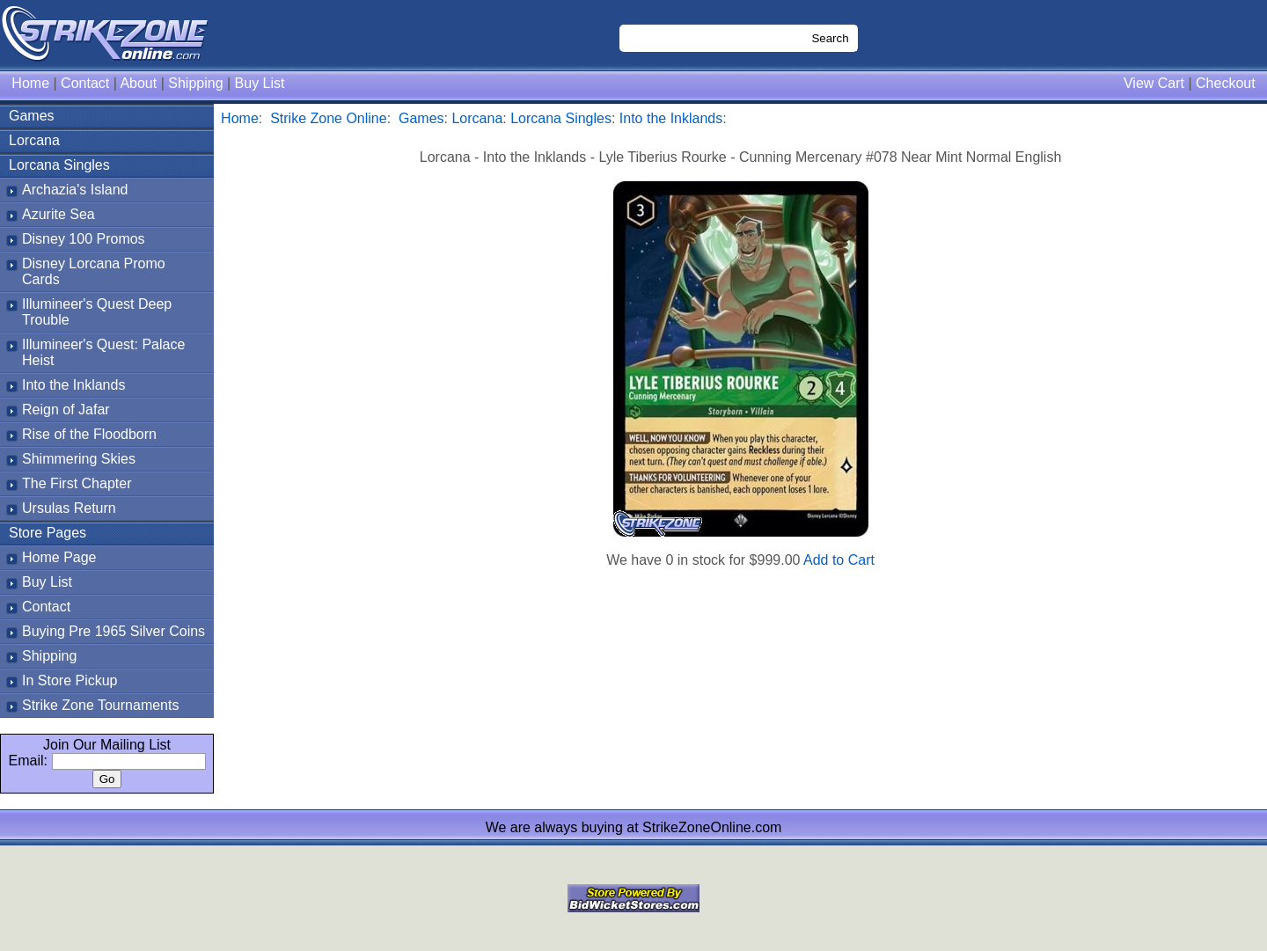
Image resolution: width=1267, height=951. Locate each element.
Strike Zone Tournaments (100, 705)
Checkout (1226, 83)
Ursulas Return (69, 508)
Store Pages (47, 532)
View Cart (1154, 83)
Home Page (59, 557)
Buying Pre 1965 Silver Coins (113, 631)
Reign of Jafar (66, 409)
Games (32, 115)
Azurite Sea (58, 214)
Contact (85, 83)
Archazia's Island (75, 189)
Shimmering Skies (78, 458)
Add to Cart (839, 559)
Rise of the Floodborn (89, 434)
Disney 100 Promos (83, 238)
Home (30, 83)
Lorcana (34, 140)
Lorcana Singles (59, 164)
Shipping (195, 83)
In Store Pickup (70, 680)
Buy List (260, 83)
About (138, 83)
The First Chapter (76, 483)
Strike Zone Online (328, 118)
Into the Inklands (73, 384)
